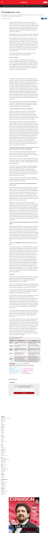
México (2, 428)
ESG (1, 423)
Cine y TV (3, 453)
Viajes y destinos (4, 490)
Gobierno (2, 427)
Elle (1, 444)
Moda (2, 439)
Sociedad (3, 433)
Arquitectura (3, 461)
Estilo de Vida (3, 493)
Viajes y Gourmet (4, 441)
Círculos (2, 438)
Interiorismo (3, 462)
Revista (2, 10)
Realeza (2, 437)
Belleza (2, 440)
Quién (2, 435)
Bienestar (3, 492)
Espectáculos (3, 436)
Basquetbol (3, 483)
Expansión (3, 416)
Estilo (2, 450)
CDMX (2, 430)
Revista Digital (45, 2)
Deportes (2, 452)
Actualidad (3, 474)
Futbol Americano (4, 482)
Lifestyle (2, 485)
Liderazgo (3, 475)
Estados (2, 431)
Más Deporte (3, 484)
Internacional (3, 420)
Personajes (3, 491)
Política (2, 426)
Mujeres (2, 473)
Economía (3, 419)
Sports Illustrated (4, 479)
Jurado (2, 494)
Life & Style (3, 449)
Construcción (3, 458)
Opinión (2, 432)
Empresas (3, 417)
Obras (2, 422)
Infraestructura (3, 460)
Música (2, 454)
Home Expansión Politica (5, 418)
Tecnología (3, 421)
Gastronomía (3, 488)
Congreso (3, 429)
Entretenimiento (4, 451)
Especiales (3, 477)
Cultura (2, 442)
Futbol (2, 480)
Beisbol (2, 481)
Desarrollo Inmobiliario (5, 459)
